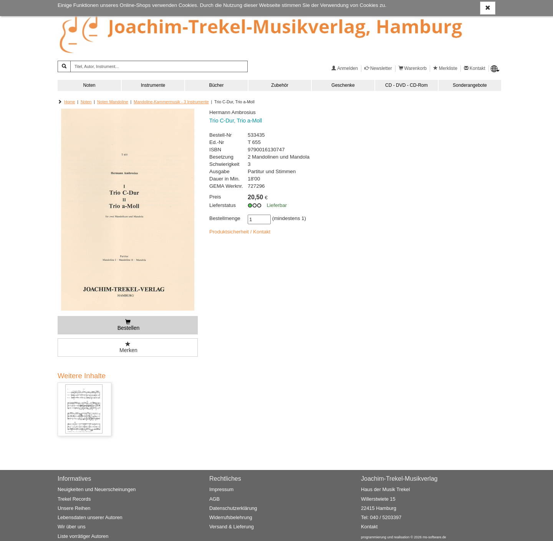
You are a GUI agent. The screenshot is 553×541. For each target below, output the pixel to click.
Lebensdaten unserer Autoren (90, 517)
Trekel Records (74, 499)
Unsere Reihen (74, 508)
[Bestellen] (128, 325)
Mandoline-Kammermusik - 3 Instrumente (171, 101)
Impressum (221, 489)
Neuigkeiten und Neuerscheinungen (97, 489)
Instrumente (153, 85)
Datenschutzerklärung (233, 508)
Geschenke (343, 85)
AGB (214, 499)
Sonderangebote (470, 85)
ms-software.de (434, 537)
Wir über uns (72, 526)
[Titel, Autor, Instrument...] (159, 66)
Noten (89, 85)
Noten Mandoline (112, 101)
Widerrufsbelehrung (230, 517)
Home (69, 101)
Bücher (216, 85)
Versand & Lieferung (231, 526)
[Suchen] (64, 66)
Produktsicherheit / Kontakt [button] (239, 232)
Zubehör (279, 85)
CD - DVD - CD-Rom (406, 85)
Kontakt (369, 526)
